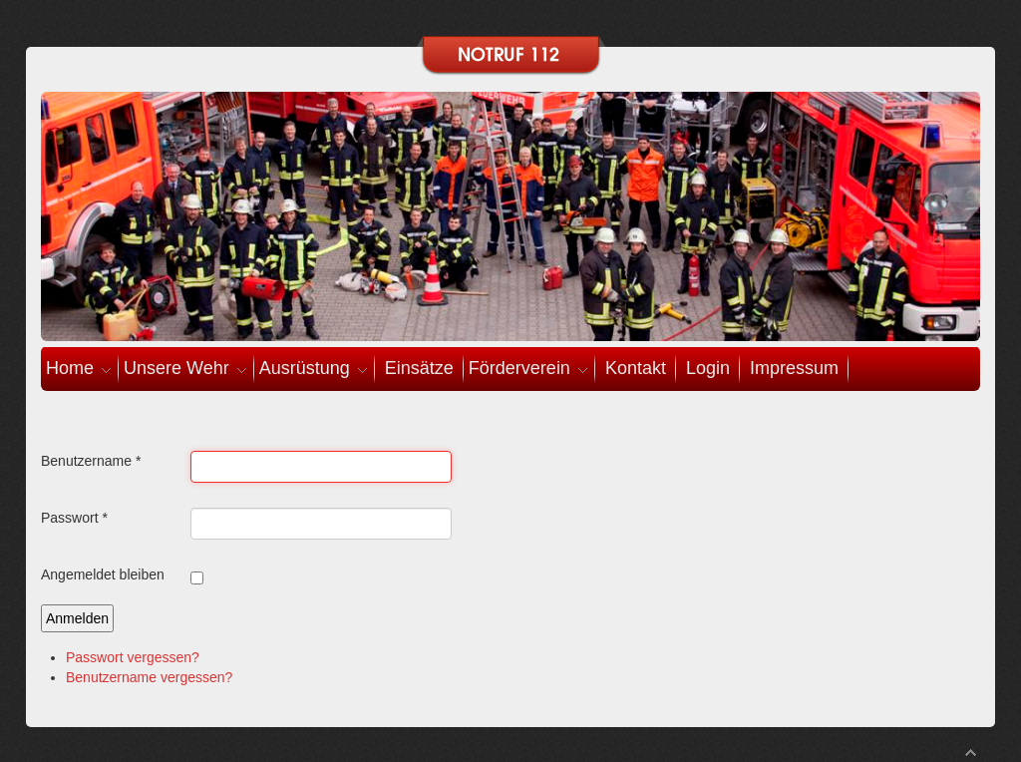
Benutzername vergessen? (149, 677)
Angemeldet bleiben (103, 574)
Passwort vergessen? (132, 657)
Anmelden (77, 618)
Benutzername (91, 461)
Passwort (74, 518)
